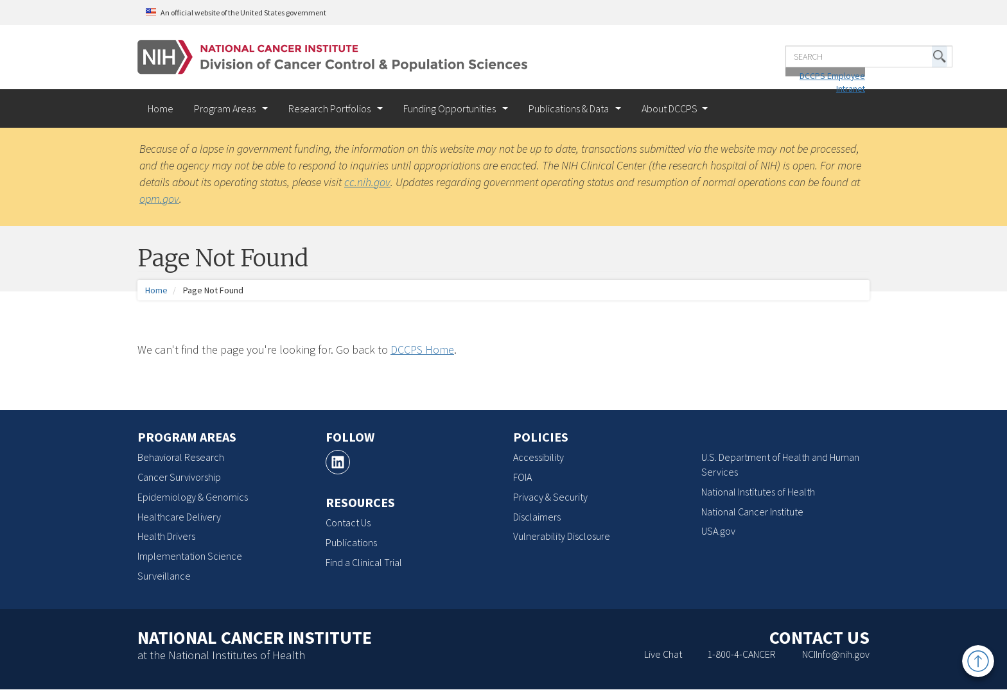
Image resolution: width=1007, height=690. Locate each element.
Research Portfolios (330, 108)
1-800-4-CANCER (741, 654)
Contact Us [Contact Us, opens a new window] (348, 522)
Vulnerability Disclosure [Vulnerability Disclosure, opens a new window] (561, 536)
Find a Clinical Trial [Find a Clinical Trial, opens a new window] (364, 562)
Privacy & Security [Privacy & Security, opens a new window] (550, 496)
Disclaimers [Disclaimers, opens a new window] (537, 516)
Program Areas (226, 108)
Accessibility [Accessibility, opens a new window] (538, 457)
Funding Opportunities (450, 108)
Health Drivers (166, 536)
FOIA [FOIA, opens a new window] (522, 476)
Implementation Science (189, 555)
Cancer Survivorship (179, 476)
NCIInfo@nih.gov (836, 654)
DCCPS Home (422, 349)
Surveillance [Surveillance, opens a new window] (164, 575)
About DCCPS (669, 108)
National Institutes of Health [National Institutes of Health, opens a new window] (758, 491)
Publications (351, 542)
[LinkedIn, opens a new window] (338, 462)
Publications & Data (570, 108)
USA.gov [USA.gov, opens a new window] (718, 530)
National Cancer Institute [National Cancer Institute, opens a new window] (752, 511)
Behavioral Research (180, 457)
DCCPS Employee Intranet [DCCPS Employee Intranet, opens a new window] (812, 68)
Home (160, 108)
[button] (847, 49)
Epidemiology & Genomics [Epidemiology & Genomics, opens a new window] (192, 496)
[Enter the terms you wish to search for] (776, 49)
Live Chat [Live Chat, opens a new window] (663, 654)
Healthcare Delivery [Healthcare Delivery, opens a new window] (179, 516)
